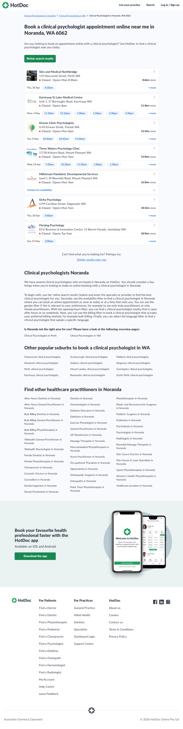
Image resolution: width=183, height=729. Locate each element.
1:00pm (81, 113)
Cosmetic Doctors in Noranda (40, 473)
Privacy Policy (118, 636)
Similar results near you (91, 259)
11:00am (80, 139)
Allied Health (82, 615)
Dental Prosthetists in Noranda (41, 492)
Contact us (116, 622)
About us (114, 608)
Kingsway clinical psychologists (133, 363)
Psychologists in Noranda (130, 432)
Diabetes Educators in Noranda (87, 410)
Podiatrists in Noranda (128, 420)
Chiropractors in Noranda (38, 467)
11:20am (49, 113)
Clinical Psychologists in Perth (40, 336)
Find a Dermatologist (52, 665)
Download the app (35, 556)
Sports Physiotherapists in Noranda (135, 470)
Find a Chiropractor (51, 636)
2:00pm (49, 241)
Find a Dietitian (48, 651)
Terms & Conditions (121, 629)
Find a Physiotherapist (53, 622)
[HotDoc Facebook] (155, 602)
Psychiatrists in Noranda (129, 426)
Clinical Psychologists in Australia (40, 16)
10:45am (64, 139)
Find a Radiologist (50, 672)
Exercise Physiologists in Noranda (88, 423)
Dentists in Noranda (81, 398)
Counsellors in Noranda (37, 480)
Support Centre (83, 643)
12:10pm (65, 113)
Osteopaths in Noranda (83, 481)
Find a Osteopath (50, 658)
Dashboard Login (84, 636)
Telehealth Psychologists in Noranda (44, 449)
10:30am (48, 139)
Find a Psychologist (51, 643)
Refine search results (40, 58)
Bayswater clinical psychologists (87, 375)
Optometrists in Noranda (84, 469)
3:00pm (48, 215)
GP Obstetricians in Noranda (86, 435)
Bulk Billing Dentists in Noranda (41, 414)
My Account (46, 679)
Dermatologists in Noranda (85, 404)
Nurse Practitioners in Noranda (87, 457)
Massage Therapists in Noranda (87, 441)
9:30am (50, 164)
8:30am (49, 88)
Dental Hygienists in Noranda (40, 486)
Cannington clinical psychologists (134, 369)
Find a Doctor (47, 608)
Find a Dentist (48, 615)
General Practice (84, 608)
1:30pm (114, 164)
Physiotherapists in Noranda (131, 398)
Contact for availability (91, 190)
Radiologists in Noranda (129, 438)
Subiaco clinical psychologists (86, 363)
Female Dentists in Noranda (39, 455)
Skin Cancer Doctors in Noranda (134, 454)
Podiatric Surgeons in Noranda (133, 414)
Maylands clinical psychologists (41, 363)
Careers (114, 615)
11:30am (82, 164)
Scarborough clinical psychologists (89, 357)
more (152, 88)
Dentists (79, 622)
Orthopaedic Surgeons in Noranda (89, 475)
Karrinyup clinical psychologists (41, 375)
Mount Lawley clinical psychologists (89, 369)
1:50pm (97, 113)
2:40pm (113, 113)
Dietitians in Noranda (82, 417)
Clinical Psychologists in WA (72, 16)
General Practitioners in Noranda (88, 429)
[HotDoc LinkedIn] (161, 602)
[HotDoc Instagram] (168, 602)
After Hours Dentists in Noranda (42, 398)
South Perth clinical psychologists (134, 375)
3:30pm (129, 113)
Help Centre (46, 686)
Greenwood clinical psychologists (42, 357)
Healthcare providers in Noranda (134, 486)
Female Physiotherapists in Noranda (44, 461)
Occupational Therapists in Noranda (90, 463)
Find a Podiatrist (49, 629)
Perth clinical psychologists (39, 369)
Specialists (80, 629)
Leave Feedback (48, 694)
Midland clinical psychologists (132, 357)
